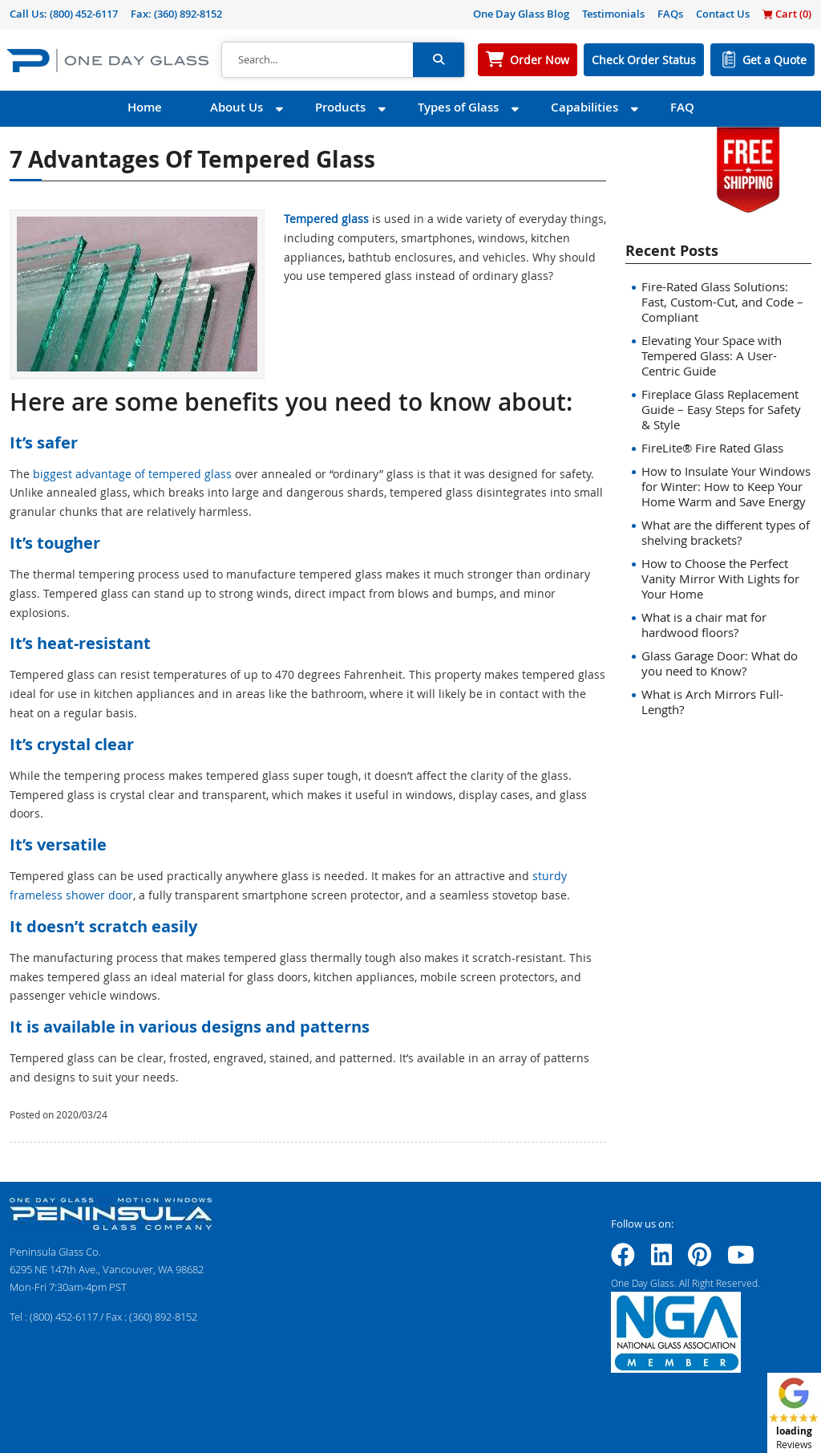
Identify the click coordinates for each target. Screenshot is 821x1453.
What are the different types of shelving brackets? (725, 532)
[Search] (317, 60)
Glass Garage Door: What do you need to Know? (719, 663)
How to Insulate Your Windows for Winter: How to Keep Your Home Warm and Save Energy (726, 486)
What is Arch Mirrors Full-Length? (712, 701)
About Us (236, 107)
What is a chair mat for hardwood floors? (703, 624)
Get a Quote (774, 59)
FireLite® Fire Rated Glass (712, 448)
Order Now (539, 59)
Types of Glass (458, 107)
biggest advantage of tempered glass (132, 473)
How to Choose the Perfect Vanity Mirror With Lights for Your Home (720, 578)
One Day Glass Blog (521, 13)
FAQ (682, 107)
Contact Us (723, 13)
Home (144, 107)
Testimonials (613, 13)
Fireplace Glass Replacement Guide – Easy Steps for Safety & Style (721, 409)
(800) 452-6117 (84, 13)
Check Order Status (644, 59)
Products (340, 107)
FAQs (670, 13)
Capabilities (584, 107)
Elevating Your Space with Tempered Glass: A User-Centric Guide (711, 355)
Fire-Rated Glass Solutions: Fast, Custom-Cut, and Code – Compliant (722, 301)
